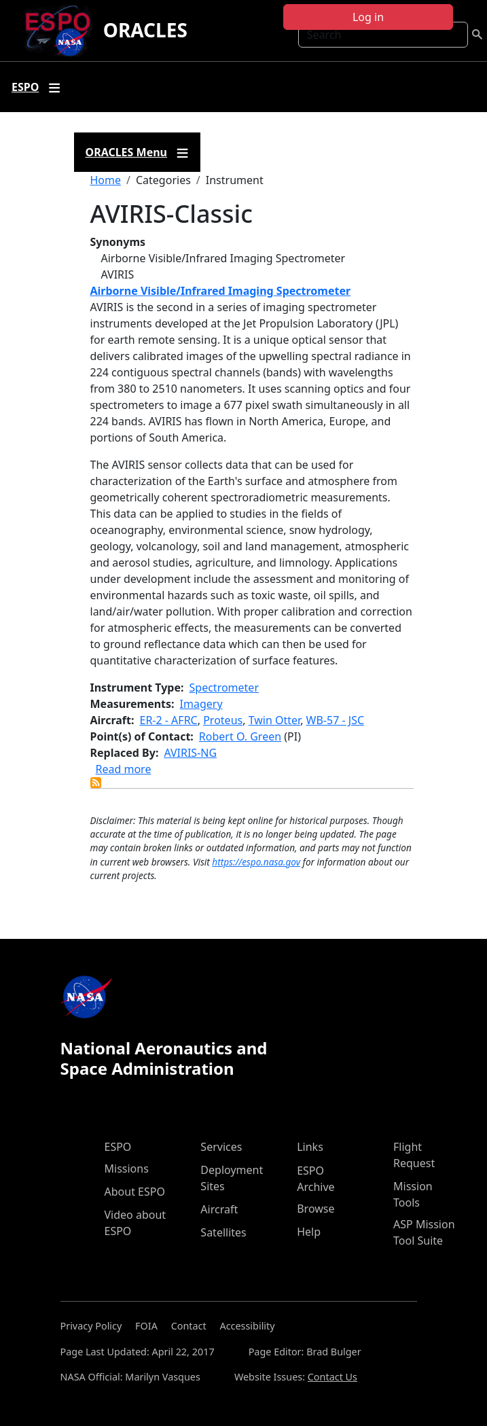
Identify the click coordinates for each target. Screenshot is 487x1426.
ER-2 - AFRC (169, 720)
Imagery (201, 703)
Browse (315, 1208)
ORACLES (145, 30)
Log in (368, 17)
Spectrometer (224, 687)
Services (221, 1146)
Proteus (222, 720)
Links (310, 1146)
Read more (123, 769)
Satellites (223, 1232)
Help (309, 1231)
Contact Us (332, 1376)
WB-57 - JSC (335, 720)
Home (106, 180)
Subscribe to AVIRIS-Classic (95, 782)
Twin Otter (274, 720)
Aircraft (219, 1209)
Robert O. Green (240, 736)
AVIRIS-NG (190, 752)
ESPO (118, 1146)
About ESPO (135, 1191)
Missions (127, 1168)
